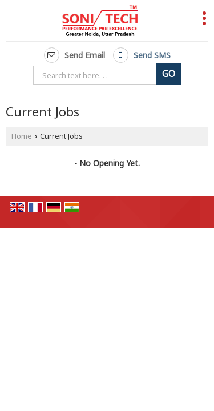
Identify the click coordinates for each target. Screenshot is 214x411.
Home (21, 136)
